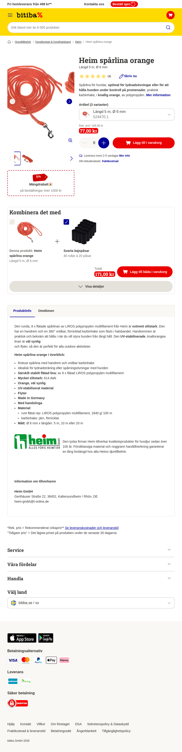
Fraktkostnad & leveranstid (26, 731)
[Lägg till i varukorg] (144, 142)
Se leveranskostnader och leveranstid (91, 528)
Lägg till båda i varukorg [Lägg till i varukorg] (148, 272)
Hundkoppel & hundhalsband (53, 42)
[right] (69, 101)
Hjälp (11, 724)
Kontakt (25, 724)
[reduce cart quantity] (84, 142)
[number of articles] (94, 142)
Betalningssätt (61, 731)
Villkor (40, 724)
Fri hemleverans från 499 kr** (29, 4)
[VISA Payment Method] (12, 661)
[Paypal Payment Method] (38, 661)
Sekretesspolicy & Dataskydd (108, 724)
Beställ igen (124, 4)
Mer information (158, 95)
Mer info (124, 155)
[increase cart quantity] (103, 142)
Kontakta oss (94, 4)
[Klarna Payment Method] (64, 661)
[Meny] (10, 15)
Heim (78, 42)
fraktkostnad (110, 161)
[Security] (17, 704)
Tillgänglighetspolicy (116, 731)
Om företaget (60, 724)
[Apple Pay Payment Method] (51, 661)
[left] (12, 101)
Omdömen (46, 311)
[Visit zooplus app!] (21, 641)
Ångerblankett (86, 731)
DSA (78, 724)
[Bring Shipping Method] (25, 682)
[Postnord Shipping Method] (12, 682)
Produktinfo (22, 311)
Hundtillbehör (23, 42)
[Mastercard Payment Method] (25, 661)
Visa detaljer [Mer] (91, 286)
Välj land (17, 592)
